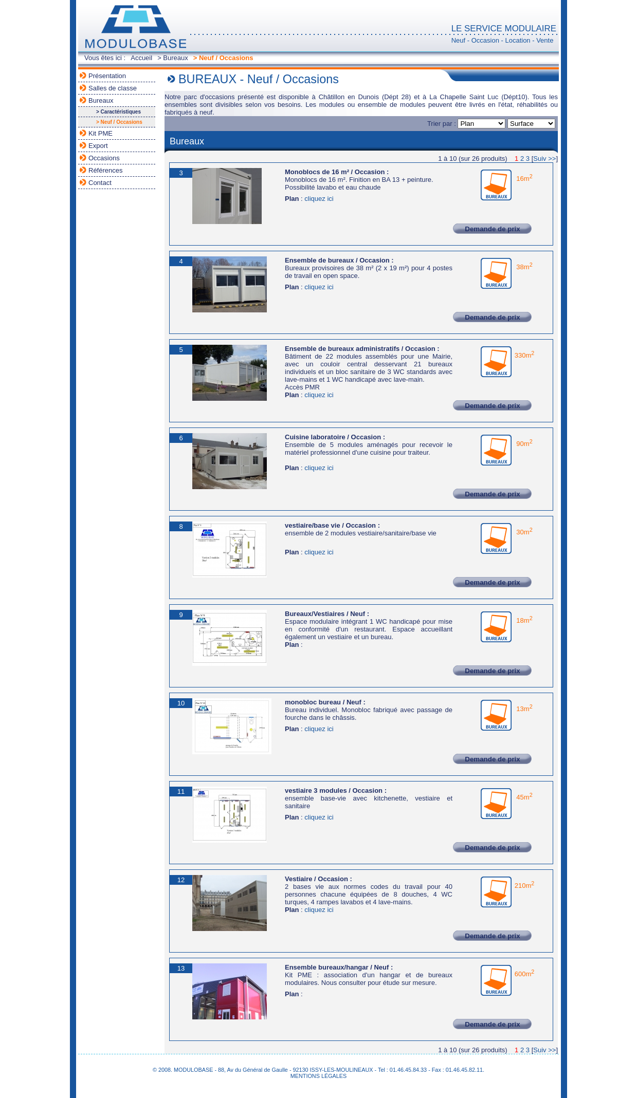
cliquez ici (318, 198)
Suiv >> (544, 158)
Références (105, 170)
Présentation (107, 76)
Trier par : (467, 123)
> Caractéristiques (118, 112)
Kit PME (100, 133)
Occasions (104, 158)
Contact (100, 183)
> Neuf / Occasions (223, 58)
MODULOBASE (134, 27)
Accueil (141, 58)
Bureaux (100, 100)
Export (98, 146)
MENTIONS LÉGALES (318, 1076)
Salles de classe (112, 88)
